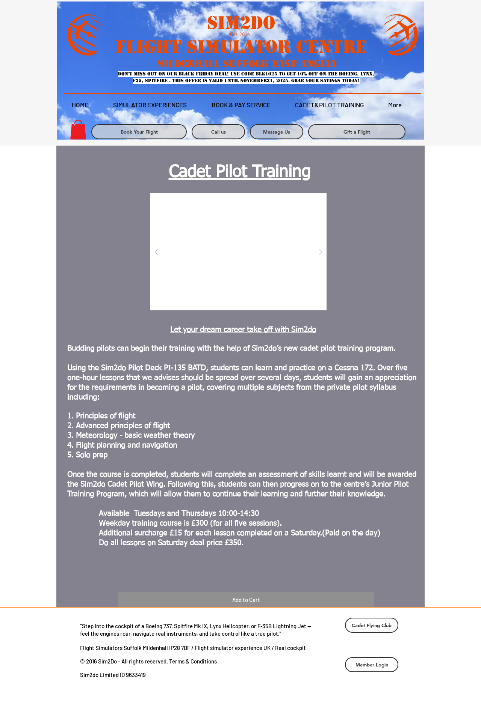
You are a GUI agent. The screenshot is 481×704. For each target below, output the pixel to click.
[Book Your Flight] (139, 131)
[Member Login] (371, 664)
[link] (78, 130)
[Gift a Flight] (356, 131)
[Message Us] (276, 131)
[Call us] (218, 131)
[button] (238, 251)
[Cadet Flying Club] (371, 625)
